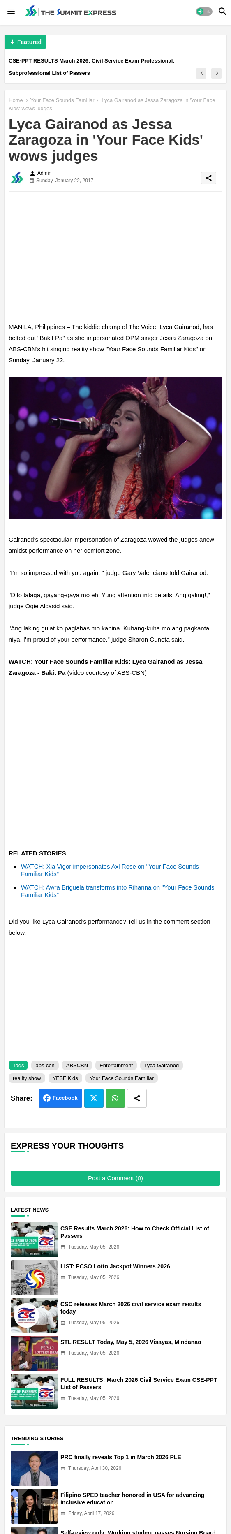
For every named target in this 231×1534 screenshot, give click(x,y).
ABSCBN (77, 1065)
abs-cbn (44, 1065)
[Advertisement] (115, 255)
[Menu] (11, 11)
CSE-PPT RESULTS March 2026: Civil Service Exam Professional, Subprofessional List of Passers (91, 67)
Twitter (94, 1098)
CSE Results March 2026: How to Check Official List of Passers (134, 1232)
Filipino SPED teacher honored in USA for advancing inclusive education (132, 1499)
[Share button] (137, 1098)
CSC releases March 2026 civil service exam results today (130, 1308)
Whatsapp (115, 1098)
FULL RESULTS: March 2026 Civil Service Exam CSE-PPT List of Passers (138, 1383)
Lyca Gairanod (161, 1065)
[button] (204, 11)
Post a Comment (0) (115, 1178)
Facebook (65, 1098)
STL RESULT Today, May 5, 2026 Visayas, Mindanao (130, 1342)
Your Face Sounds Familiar (62, 100)
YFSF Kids (65, 1078)
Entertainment (116, 1065)
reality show (27, 1078)
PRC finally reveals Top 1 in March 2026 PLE (120, 1457)
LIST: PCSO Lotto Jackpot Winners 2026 (115, 1266)
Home (16, 100)
